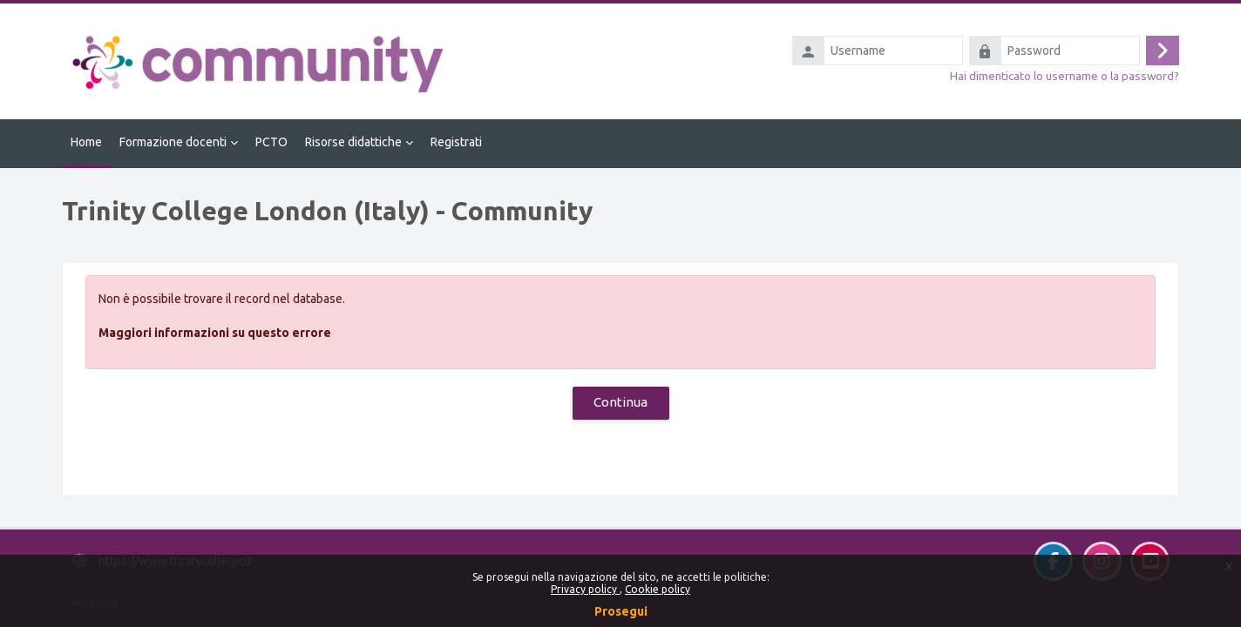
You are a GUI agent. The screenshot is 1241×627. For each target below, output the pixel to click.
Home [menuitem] (86, 142)
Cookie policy (657, 589)
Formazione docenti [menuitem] (173, 142)
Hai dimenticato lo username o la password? (1064, 76)
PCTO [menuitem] (271, 142)
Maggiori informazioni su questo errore (214, 333)
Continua (620, 401)
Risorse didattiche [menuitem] (353, 142)
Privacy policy (585, 589)
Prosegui (621, 611)
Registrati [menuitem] (456, 142)
